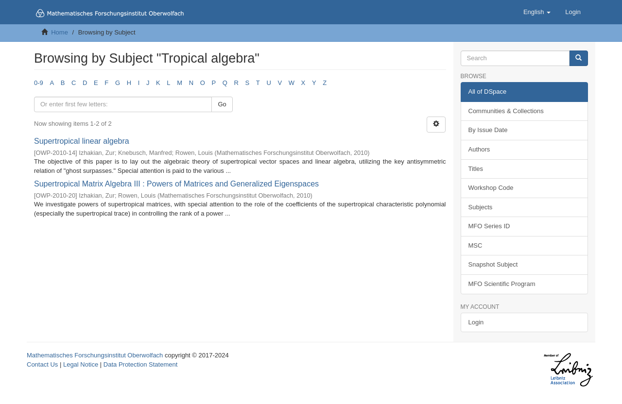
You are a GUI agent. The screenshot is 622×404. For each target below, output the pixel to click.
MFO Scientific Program (502, 283)
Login (476, 322)
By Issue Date (488, 130)
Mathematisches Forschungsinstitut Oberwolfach (95, 355)
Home (59, 32)
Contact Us (42, 364)
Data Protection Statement (140, 364)
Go (222, 104)
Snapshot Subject (493, 264)
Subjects (480, 207)
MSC (475, 245)
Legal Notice (80, 364)
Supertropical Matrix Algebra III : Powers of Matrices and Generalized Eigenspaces (176, 184)
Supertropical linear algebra (81, 141)
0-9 (38, 82)
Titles (476, 168)
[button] (537, 12)
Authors (479, 149)
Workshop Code (491, 187)
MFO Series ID (489, 226)
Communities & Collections (506, 111)
